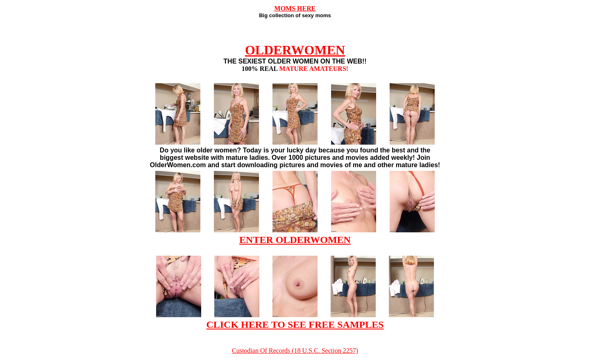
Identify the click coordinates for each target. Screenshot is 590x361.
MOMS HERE (295, 8)
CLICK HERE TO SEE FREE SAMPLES (295, 324)
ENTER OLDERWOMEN (295, 239)
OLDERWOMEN (295, 50)
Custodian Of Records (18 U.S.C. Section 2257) (295, 350)
